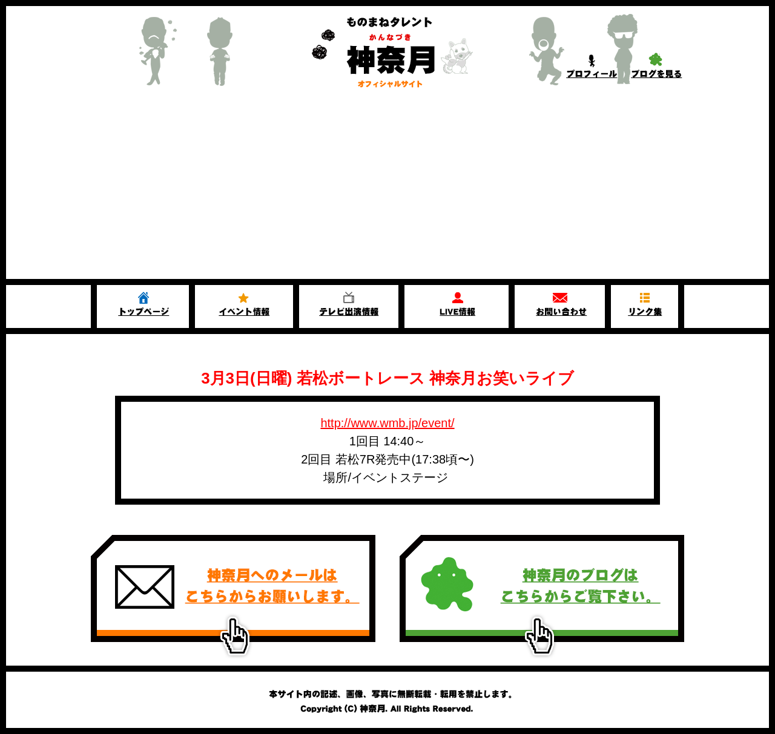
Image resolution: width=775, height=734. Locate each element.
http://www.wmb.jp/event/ (387, 423)
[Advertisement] (387, 188)
